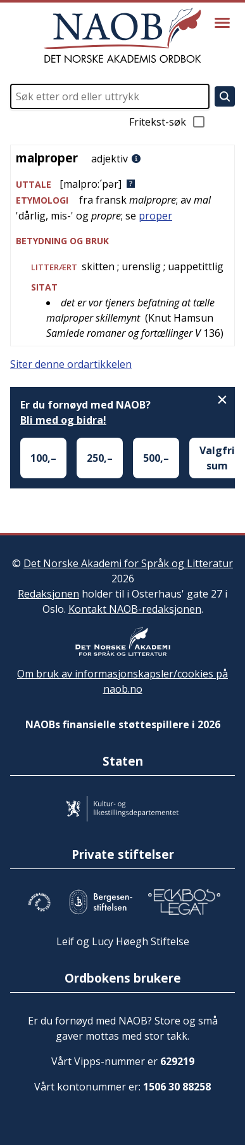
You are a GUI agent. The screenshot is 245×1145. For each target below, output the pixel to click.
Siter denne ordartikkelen (71, 364)
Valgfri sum (217, 458)
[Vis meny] (222, 23)
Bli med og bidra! (63, 420)
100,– (43, 458)
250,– (100, 458)
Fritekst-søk (167, 121)
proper (155, 216)
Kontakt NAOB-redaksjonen (134, 609)
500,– (156, 458)
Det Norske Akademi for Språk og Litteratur (128, 563)
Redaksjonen (48, 594)
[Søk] (225, 96)
